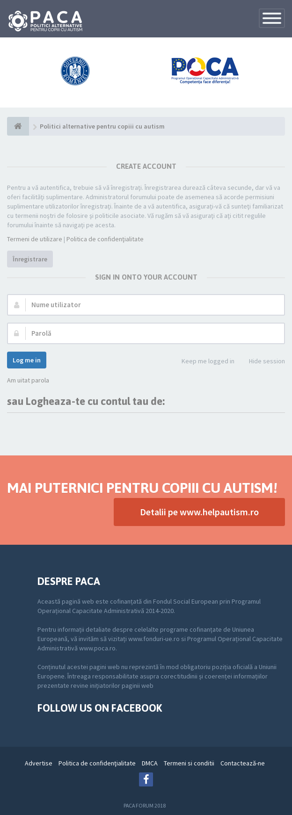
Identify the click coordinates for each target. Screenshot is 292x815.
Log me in (27, 360)
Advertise (38, 763)
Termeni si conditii (189, 763)
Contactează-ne (242, 763)
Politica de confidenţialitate (105, 239)
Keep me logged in (202, 362)
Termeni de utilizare (34, 239)
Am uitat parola (28, 380)
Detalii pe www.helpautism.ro (199, 512)
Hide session (262, 362)
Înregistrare (30, 259)
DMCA (150, 763)
